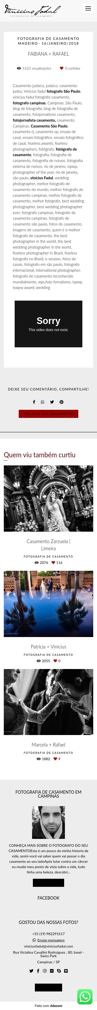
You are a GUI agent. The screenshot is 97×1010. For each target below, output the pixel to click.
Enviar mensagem (50, 940)
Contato (48, 987)
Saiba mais (48, 882)
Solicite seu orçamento (48, 413)
